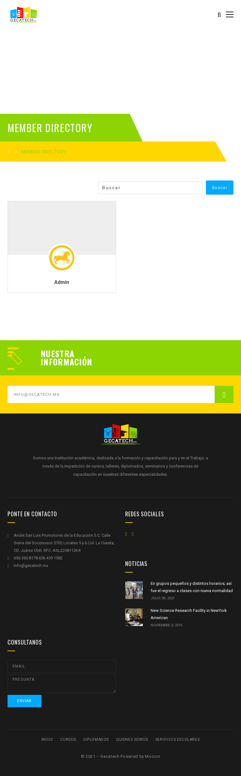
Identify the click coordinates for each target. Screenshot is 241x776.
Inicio (47, 739)
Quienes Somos (132, 739)
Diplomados (96, 739)
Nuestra (57, 354)
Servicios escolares (177, 739)
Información (66, 362)
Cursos (68, 739)
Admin (61, 282)
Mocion (152, 756)
